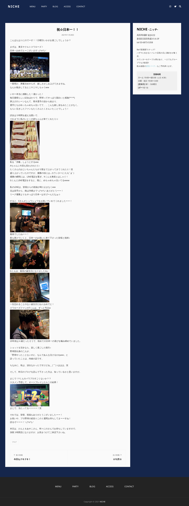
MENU (32, 6)
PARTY (44, 6)
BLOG (55, 6)
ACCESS (67, 6)
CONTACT (80, 6)
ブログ (14, 442)
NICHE (14, 6)
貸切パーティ (151, 66)
